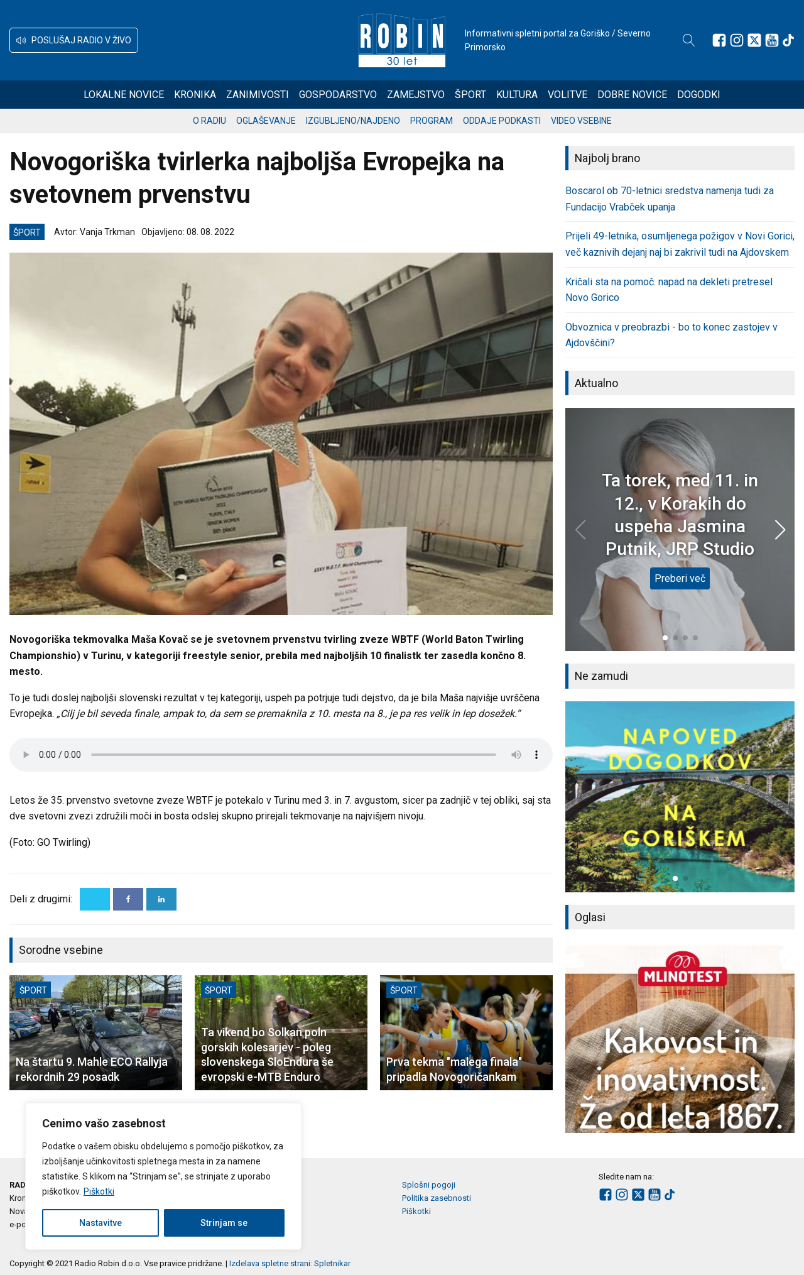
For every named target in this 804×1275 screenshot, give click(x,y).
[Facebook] (128, 899)
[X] (95, 899)
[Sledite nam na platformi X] (754, 40)
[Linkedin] (161, 899)
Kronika (195, 95)
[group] (680, 796)
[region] (163, 1176)
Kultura (517, 95)
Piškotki (99, 1191)
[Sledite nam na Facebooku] (719, 40)
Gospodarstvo (338, 95)
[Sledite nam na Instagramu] (736, 40)
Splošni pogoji (428, 1185)
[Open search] (689, 40)
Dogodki (698, 95)
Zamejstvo (416, 95)
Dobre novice (632, 95)
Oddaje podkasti (502, 121)
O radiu (209, 121)
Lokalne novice (124, 95)
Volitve (567, 95)
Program (431, 121)
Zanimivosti (257, 95)
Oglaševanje (266, 121)
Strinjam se (223, 1223)
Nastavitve (100, 1223)
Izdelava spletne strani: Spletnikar (289, 1263)
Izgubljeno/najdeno (353, 121)
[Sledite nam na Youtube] (772, 40)
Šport (470, 95)
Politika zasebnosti (436, 1198)
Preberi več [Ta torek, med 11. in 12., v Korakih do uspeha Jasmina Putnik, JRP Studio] (680, 578)
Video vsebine (581, 121)
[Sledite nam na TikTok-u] (788, 40)
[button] (73, 40)
